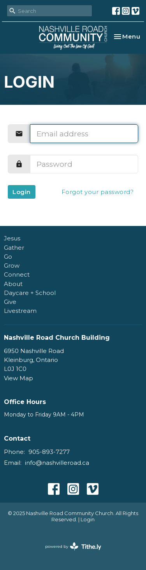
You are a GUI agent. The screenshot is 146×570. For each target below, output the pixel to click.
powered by (73, 546)
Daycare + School (30, 292)
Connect (17, 274)
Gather (14, 247)
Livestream (20, 310)
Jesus (12, 238)
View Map (18, 378)
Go (8, 256)
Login (21, 192)
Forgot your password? (98, 192)
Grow (11, 265)
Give (10, 301)
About (13, 284)
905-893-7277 (49, 451)
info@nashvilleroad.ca (57, 462)
